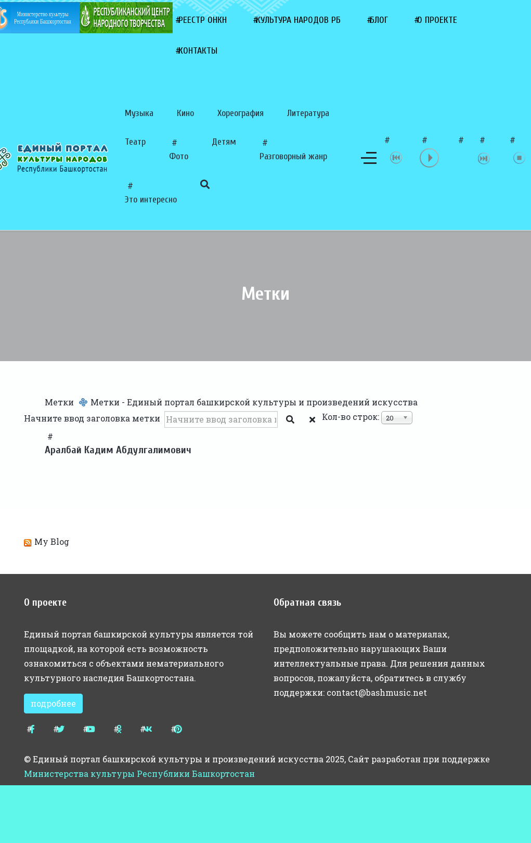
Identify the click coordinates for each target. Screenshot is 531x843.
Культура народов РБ (298, 20)
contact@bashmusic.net (377, 692)
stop (519, 157)
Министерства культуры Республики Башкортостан (139, 773)
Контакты (197, 50)
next (484, 157)
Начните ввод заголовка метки (93, 418)
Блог (379, 20)
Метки (59, 402)
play (429, 157)
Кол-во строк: (350, 416)
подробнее (53, 703)
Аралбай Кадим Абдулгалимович (118, 450)
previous (396, 157)
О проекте (437, 20)
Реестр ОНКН (202, 20)
